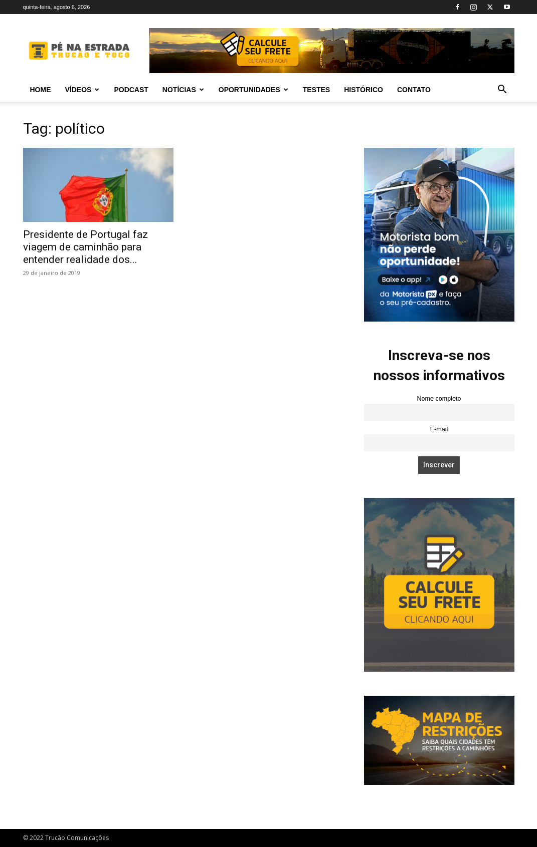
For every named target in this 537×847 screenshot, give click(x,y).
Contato (414, 90)
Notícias (183, 90)
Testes (316, 90)
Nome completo (439, 398)
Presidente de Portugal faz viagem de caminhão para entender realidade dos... (85, 246)
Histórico (363, 90)
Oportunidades (253, 90)
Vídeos (82, 90)
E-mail (439, 429)
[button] (502, 90)
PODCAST (131, 90)
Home (40, 90)
